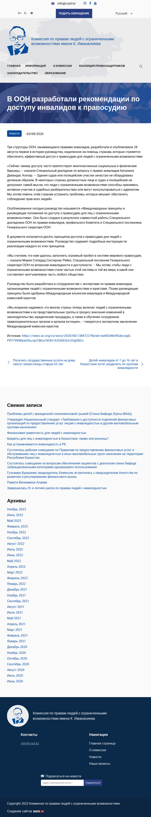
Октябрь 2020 (17, 658)
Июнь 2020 (15, 681)
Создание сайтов (19, 811)
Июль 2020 (15, 675)
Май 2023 (14, 520)
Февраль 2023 (17, 526)
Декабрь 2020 (17, 647)
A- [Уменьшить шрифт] (25, 12)
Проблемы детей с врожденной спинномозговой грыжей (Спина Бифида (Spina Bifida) (69, 414)
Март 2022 (14, 572)
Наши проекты (99, 763)
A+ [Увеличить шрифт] (19, 12)
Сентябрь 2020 (18, 664)
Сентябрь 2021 (18, 601)
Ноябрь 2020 (16, 653)
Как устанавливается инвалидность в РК (36, 444)
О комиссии (63, 66)
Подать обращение (74, 13)
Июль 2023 (15, 515)
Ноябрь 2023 (16, 509)
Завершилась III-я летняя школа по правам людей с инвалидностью (57, 488)
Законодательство (23, 73)
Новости (14, 133)
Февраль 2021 (17, 635)
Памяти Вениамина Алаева (27, 482)
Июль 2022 (15, 549)
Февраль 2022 (17, 578)
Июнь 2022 (15, 555)
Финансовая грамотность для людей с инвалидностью (46, 433)
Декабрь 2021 (17, 589)
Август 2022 (15, 543)
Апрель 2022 (16, 566)
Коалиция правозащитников (102, 66)
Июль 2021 (15, 612)
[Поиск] (141, 67)
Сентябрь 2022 (18, 538)
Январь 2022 (16, 584)
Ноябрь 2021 (16, 595)
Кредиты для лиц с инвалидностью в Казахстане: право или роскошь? (58, 438)
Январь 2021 (16, 641)
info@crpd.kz (63, 3)
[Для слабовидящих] (31, 12)
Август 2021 (15, 607)
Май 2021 (14, 618)
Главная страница (102, 743)
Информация (36, 66)
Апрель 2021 (16, 624)
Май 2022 (14, 561)
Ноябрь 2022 (16, 532)
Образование (56, 73)
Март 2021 (14, 630)
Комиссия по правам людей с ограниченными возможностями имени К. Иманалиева (72, 41)
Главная (13, 66)
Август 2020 (15, 670)
